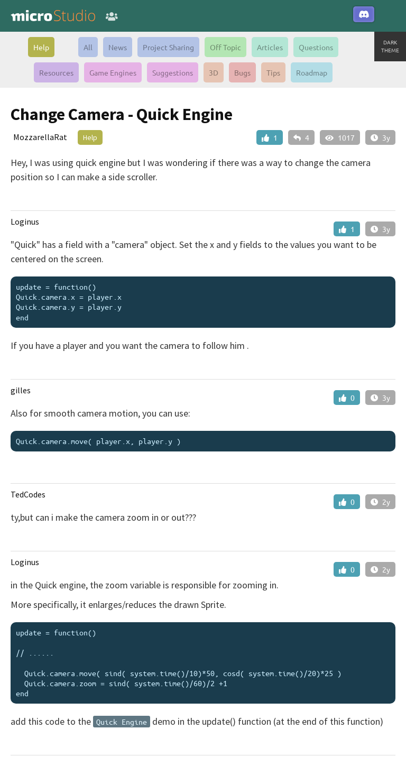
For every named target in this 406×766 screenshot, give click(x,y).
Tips (273, 72)
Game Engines (112, 72)
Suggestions (172, 72)
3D (213, 72)
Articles (270, 47)
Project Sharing (168, 47)
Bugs (242, 72)
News (117, 47)
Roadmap (311, 72)
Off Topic (225, 47)
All (88, 47)
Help (41, 47)
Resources (56, 72)
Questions (316, 47)
